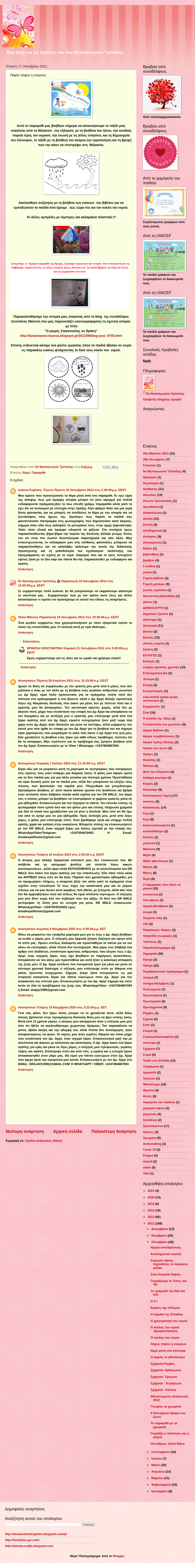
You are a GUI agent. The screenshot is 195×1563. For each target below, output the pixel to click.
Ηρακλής (149, 760)
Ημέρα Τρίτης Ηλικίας (158, 742)
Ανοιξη (148, 518)
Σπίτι (146, 1025)
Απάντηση (25, 569)
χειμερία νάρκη (154, 1108)
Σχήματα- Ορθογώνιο (166, 1370)
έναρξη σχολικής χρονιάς (161, 667)
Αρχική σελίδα (67, 1131)
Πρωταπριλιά (152, 995)
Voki (146, 1173)
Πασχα (148, 959)
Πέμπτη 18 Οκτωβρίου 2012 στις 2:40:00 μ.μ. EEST (90, 490)
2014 (151, 1210)
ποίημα (148, 977)
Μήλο (147, 855)
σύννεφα (149, 1042)
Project (148, 1155)
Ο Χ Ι (154, 1301)
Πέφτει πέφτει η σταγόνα (168, 1344)
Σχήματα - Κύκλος (163, 1390)
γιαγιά (147, 572)
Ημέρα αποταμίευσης (166, 1247)
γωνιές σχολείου (155, 590)
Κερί (146, 819)
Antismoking (152, 1144)
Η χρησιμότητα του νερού (169, 1321)
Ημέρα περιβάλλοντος (159, 736)
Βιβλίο (147, 548)
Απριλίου (158, 1471)
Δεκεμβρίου (160, 1229)
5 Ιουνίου (149, 465)
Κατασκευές (151, 807)
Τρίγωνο (149, 1078)
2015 (151, 1203)
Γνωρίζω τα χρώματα (166, 1406)
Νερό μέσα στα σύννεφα (168, 1350)
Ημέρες (148, 754)
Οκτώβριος (151, 900)
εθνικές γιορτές (154, 643)
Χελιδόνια (150, 1120)
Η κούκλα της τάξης (157, 718)
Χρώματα (149, 1138)
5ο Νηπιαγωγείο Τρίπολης (37, 581)
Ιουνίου (157, 1458)
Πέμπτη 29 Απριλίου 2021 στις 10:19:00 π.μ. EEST (72, 680)
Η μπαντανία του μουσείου (162, 724)
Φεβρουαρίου (161, 1484)
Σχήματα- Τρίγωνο (164, 1376)
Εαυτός (148, 637)
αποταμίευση (152, 542)
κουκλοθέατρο (153, 831)
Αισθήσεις (150, 489)
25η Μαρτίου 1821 (156, 453)
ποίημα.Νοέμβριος (156, 983)
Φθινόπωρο (151, 1084)
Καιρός (148, 783)
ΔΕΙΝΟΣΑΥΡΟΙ (153, 608)
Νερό (26, 472)
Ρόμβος (148, 1013)
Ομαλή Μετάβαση (155, 906)
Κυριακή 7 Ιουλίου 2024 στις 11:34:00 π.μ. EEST (71, 763)
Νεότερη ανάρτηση (25, 1131)
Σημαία (148, 1019)
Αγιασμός (150, 477)
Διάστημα (150, 619)
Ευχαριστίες (151, 706)
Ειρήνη (148, 649)
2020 (151, 1197)
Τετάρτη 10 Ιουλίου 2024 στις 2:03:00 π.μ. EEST (70, 854)
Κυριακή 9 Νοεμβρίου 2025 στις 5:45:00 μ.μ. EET (71, 929)
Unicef (147, 1161)
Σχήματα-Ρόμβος (163, 1363)
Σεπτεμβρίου (161, 1452)
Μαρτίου (157, 1478)
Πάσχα (148, 965)
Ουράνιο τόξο (152, 918)
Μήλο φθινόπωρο (155, 861)
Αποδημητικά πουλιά (166, 1254)
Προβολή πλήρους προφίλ (162, 399)
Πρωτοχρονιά (152, 1007)
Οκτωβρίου (159, 1242)
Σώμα (147, 1054)
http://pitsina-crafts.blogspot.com (29, 1546)
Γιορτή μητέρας (154, 584)
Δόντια (148, 631)
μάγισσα (149, 843)
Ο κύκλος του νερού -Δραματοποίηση (165, 1329)
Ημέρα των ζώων (155, 748)
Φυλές (147, 1096)
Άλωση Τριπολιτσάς (157, 501)
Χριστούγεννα (153, 1126)
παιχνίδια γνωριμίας (157, 936)
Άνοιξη (148, 524)
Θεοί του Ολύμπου (156, 771)
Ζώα (146, 712)
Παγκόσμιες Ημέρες (157, 930)
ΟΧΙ (145, 924)
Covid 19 (149, 1149)
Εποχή (148, 685)
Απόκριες (150, 536)
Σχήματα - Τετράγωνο (166, 1383)
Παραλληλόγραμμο (157, 947)
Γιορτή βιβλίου (153, 578)
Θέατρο (148, 766)
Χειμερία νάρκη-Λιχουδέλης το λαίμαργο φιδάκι (169, 1264)
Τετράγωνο (151, 1066)
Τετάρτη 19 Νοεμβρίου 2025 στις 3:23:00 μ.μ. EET (72, 1007)
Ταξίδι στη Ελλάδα (156, 1060)
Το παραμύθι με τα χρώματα (164, 1425)
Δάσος (148, 602)
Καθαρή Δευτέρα (155, 777)
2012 (151, 1223)
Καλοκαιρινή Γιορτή (157, 795)
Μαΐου (156, 1465)
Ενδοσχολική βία (155, 673)
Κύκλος (148, 837)
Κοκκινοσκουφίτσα (156, 825)
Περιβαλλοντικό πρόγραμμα (163, 971)
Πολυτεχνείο (152, 989)
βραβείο (149, 560)
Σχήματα (149, 1048)
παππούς (150, 941)
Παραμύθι (39, 472)
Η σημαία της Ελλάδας (167, 1314)
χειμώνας (149, 1114)
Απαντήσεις (31, 641)
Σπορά (148, 1031)
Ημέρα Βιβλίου (153, 730)
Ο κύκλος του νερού (165, 1337)
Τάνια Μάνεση (28, 617)
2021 (151, 1190)
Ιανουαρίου (159, 1491)
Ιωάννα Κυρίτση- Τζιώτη (35, 490)
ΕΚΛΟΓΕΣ (150, 655)
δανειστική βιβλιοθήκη (159, 596)
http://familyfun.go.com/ (22, 1540)
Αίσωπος (149, 495)
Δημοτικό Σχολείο (155, 614)
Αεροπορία (151, 483)
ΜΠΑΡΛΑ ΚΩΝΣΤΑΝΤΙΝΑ (44, 648)
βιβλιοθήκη (151, 554)
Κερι (146, 813)
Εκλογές (149, 661)
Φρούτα (148, 1090)
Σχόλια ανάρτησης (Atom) (43, 1140)
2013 (151, 1217)
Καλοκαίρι (150, 789)
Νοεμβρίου (159, 1235)
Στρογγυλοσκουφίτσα (158, 1036)
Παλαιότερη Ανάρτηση (113, 1131)
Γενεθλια (149, 566)
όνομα (147, 912)
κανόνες (149, 801)
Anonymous (27, 680)
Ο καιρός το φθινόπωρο (168, 1357)
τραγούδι (149, 1072)
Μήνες (147, 873)
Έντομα (148, 679)
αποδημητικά (152, 530)
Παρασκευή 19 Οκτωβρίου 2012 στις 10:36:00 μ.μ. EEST (79, 617)
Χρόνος (148, 1132)
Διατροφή (150, 625)
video (147, 1167)
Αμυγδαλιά (151, 506)
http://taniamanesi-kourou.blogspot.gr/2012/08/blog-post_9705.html (71, 336)
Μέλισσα (149, 849)
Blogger (118, 1556)
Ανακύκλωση (152, 512)
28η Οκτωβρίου (154, 459)
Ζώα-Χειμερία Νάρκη (165, 1274)
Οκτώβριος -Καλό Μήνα (168, 1443)
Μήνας (148, 867)
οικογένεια (150, 894)
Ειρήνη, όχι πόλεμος (165, 1307)
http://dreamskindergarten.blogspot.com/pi (36, 1534)
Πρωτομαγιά (152, 1001)
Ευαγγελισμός (153, 691)
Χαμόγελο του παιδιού (159, 1102)
